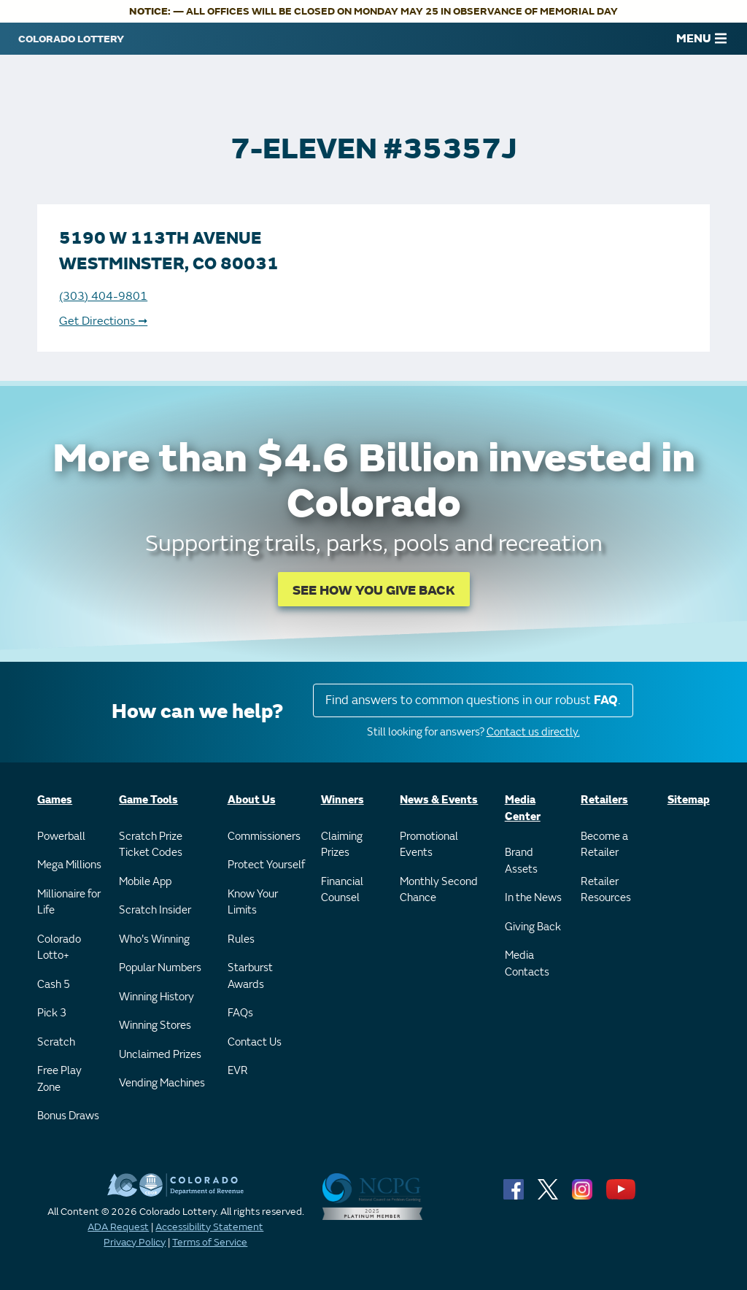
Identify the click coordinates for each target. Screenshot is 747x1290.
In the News (533, 898)
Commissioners (264, 836)
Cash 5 (53, 985)
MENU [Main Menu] (701, 38)
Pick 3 (51, 1013)
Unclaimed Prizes (160, 1055)
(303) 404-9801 (103, 296)
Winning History (156, 997)
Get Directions (103, 321)
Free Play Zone (59, 1079)
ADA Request (118, 1227)
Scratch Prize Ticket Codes (150, 845)
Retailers (604, 800)
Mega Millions (69, 865)
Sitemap (688, 800)
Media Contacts (527, 964)
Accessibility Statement (209, 1227)
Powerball (61, 836)
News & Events (439, 800)
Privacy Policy (135, 1242)
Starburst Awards (250, 976)
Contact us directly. (533, 732)
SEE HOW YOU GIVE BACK (374, 590)
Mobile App (145, 882)
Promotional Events (429, 845)
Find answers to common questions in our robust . (473, 700)
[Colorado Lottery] (71, 38)
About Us (252, 800)
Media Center (523, 808)
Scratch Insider (155, 910)
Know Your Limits (253, 902)
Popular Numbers (160, 968)
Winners (342, 800)
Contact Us (255, 1042)
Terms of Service (209, 1242)
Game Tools (148, 800)
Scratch (56, 1042)
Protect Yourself (266, 865)
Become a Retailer (604, 845)
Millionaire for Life (69, 902)
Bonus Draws (68, 1116)
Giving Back (533, 927)
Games (54, 800)
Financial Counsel (342, 890)
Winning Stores (155, 1025)
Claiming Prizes (342, 845)
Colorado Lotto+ (59, 947)
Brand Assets (521, 861)
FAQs (240, 1013)
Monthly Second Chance (439, 890)
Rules (241, 939)
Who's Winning (154, 939)
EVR (238, 1071)
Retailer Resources (606, 890)
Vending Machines (162, 1083)
